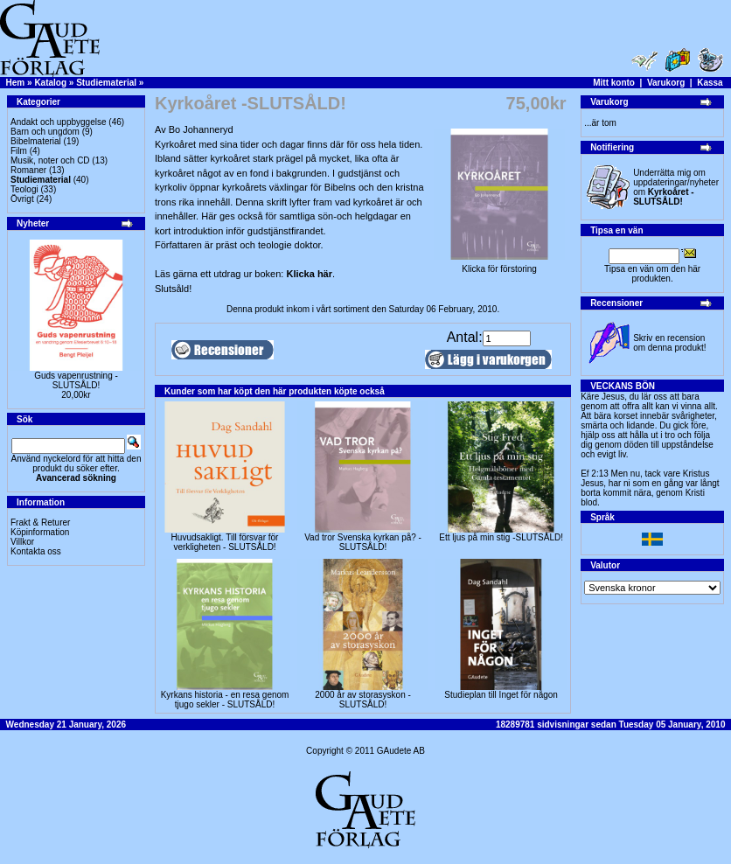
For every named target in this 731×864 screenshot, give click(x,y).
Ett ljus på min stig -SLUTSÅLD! (501, 537)
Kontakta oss (35, 551)
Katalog (50, 82)
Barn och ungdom (45, 131)
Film (18, 151)
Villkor (22, 542)
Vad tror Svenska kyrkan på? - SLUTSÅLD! (362, 542)
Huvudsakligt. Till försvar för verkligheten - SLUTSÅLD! (225, 542)
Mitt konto (614, 82)
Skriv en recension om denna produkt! (669, 342)
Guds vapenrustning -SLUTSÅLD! (76, 380)
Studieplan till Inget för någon (501, 695)
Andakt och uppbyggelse (58, 122)
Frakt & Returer (40, 522)
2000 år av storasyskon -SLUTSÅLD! (363, 699)
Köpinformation (39, 532)
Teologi (24, 189)
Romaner (28, 170)
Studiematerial (106, 82)
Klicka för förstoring (499, 265)
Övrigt (22, 199)
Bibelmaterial (35, 141)
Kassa (709, 82)
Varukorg (666, 82)
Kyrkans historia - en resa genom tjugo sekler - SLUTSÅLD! (225, 699)
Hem (15, 82)
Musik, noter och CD (50, 160)
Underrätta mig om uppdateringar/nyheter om (676, 187)
